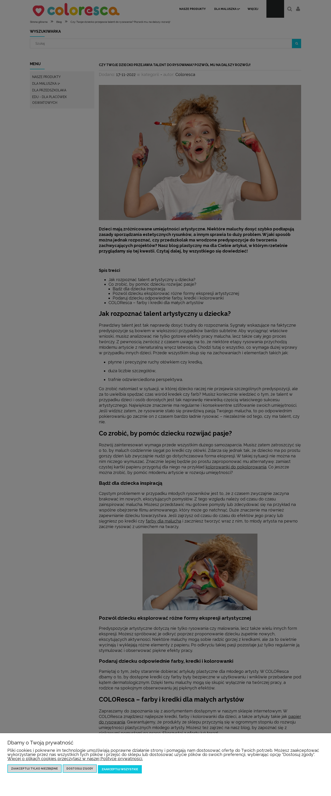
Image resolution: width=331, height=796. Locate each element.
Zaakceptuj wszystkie (120, 769)
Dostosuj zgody (79, 769)
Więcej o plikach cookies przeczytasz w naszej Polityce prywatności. (75, 759)
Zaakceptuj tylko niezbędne (34, 769)
